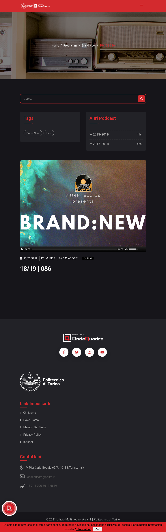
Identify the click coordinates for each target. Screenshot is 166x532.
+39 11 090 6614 (38, 485)
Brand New (33, 133)
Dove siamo (29, 420)
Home (55, 45)
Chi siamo (28, 412)
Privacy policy (31, 434)
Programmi (70, 45)
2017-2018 (99, 144)
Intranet (26, 442)
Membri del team (33, 427)
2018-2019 (99, 134)
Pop (48, 133)
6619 (53, 485)
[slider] (74, 249)
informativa (83, 529)
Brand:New (88, 45)
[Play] (22, 249)
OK (98, 529)
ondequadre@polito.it (37, 476)
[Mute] (126, 249)
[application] (83, 249)
